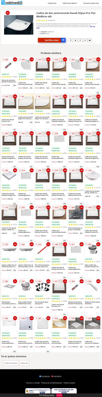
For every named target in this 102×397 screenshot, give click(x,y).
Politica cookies (69, 383)
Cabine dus (52, 3)
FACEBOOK (44, 376)
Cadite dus (24, 363)
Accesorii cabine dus (91, 3)
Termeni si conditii (33, 383)
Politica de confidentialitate (51, 383)
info (14, 85)
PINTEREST (56, 376)
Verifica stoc (55, 40)
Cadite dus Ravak (10, 363)
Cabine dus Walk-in (70, 3)
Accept (59, 395)
